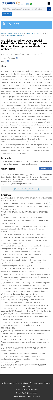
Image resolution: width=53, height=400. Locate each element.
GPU (27, 161)
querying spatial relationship (11, 161)
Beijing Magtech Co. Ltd (31, 396)
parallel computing (11, 164)
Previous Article (20, 189)
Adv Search (7, 14)
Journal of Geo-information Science (12, 33)
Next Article (34, 189)
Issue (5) (38, 33)
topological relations (29, 164)
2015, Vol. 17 (29, 33)
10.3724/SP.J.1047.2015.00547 (14, 36)
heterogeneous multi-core (42, 161)
